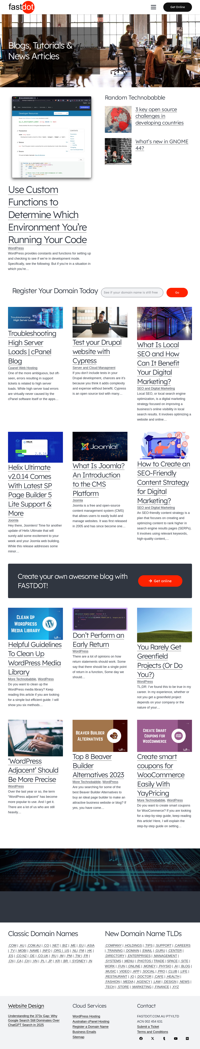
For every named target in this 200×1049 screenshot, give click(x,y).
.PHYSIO (164, 966)
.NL (74, 950)
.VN (34, 961)
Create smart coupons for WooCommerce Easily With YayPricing (160, 775)
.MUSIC (110, 971)
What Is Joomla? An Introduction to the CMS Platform (98, 479)
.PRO (161, 971)
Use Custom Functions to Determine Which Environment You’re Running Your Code (47, 214)
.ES (10, 956)
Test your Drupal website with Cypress (97, 351)
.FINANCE (161, 987)
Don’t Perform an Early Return (98, 640)
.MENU (129, 961)
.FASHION (112, 982)
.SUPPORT (163, 945)
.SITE (184, 961)
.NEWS (184, 982)
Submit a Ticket (148, 1026)
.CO (46, 945)
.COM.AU (34, 945)
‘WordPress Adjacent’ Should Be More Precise (33, 770)
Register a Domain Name (91, 1026)
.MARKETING (142, 987)
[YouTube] (176, 1039)
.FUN (121, 966)
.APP (135, 971)
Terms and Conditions (152, 1032)
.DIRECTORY (114, 956)
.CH (26, 961)
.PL (42, 961)
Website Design (26, 1005)
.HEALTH (173, 976)
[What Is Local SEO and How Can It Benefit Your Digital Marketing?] (164, 323)
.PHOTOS (144, 961)
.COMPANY (113, 945)
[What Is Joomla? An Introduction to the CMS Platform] (100, 446)
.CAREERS (182, 945)
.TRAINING (115, 950)
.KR (57, 961)
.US (66, 950)
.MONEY (149, 966)
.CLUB (172, 971)
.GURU (160, 950)
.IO (132, 976)
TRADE (158, 961)
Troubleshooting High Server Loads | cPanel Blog (32, 347)
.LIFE (183, 971)
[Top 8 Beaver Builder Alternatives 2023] (100, 736)
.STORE (123, 987)
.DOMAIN (132, 950)
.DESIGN (169, 982)
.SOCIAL (148, 971)
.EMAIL (147, 950)
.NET (55, 945)
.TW (78, 956)
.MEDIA (127, 982)
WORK (110, 966)
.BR (66, 961)
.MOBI (21, 950)
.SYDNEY (78, 961)
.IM (61, 956)
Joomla (13, 520)
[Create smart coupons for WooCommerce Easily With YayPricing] (164, 736)
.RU (54, 956)
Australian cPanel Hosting (91, 1021)
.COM (12, 945)
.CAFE (158, 976)
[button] (153, 7)
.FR (85, 956)
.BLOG (185, 966)
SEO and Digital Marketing (156, 388)
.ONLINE (133, 966)
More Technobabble (22, 679)
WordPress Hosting (86, 1016)
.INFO (46, 950)
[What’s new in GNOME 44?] (118, 151)
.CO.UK (42, 956)
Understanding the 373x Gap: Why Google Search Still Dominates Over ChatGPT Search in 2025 (34, 1020)
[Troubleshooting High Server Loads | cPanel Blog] (35, 318)
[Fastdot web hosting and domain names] (22, 7)
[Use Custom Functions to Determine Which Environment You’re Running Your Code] (51, 138)
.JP (49, 961)
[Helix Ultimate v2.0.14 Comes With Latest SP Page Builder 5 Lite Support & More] (35, 447)
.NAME (34, 950)
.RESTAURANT (116, 976)
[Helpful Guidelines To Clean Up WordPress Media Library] (35, 624)
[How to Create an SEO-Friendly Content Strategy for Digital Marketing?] (164, 445)
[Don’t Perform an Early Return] (100, 619)
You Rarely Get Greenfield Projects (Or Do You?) (159, 661)
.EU (81, 945)
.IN (90, 961)
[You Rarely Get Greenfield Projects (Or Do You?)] (164, 625)
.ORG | (58, 950)
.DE (32, 956)
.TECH (109, 987)
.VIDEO (124, 971)
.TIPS (149, 945)
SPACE (172, 961)
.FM (81, 950)
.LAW (157, 982)
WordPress (16, 248)
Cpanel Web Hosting (22, 368)
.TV (12, 950)
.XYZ (175, 987)
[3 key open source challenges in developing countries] (118, 119)
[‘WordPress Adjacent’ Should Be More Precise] (35, 738)
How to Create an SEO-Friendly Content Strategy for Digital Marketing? (163, 482)
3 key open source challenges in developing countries (159, 116)
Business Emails (84, 1032)
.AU (21, 945)
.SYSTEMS (113, 961)
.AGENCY (143, 982)
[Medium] (187, 1039)
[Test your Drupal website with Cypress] (100, 322)
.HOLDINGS (133, 945)
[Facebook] (141, 1039)
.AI (176, 966)
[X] (153, 1039)
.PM (69, 956)
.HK (89, 950)
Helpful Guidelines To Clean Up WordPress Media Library (34, 658)
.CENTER (175, 950)
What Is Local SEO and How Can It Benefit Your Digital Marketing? (158, 363)
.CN (11, 961)
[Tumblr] (164, 1039)
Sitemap (78, 1037)
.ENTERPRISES (139, 956)
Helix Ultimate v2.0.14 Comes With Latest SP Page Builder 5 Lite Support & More (30, 490)
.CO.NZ (21, 956)
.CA (18, 961)
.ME (73, 945)
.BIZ (64, 945)
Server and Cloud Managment (94, 368)
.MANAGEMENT (165, 956)
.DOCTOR (144, 976)
